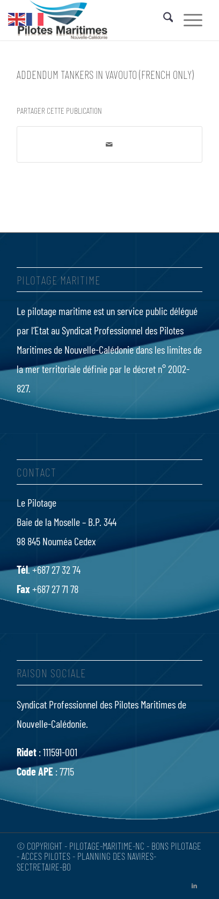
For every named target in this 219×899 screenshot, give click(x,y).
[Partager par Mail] (109, 144)
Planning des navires (115, 856)
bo (66, 867)
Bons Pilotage (176, 846)
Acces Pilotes (45, 856)
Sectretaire (38, 867)
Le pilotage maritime (54, 310)
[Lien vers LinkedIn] (194, 886)
